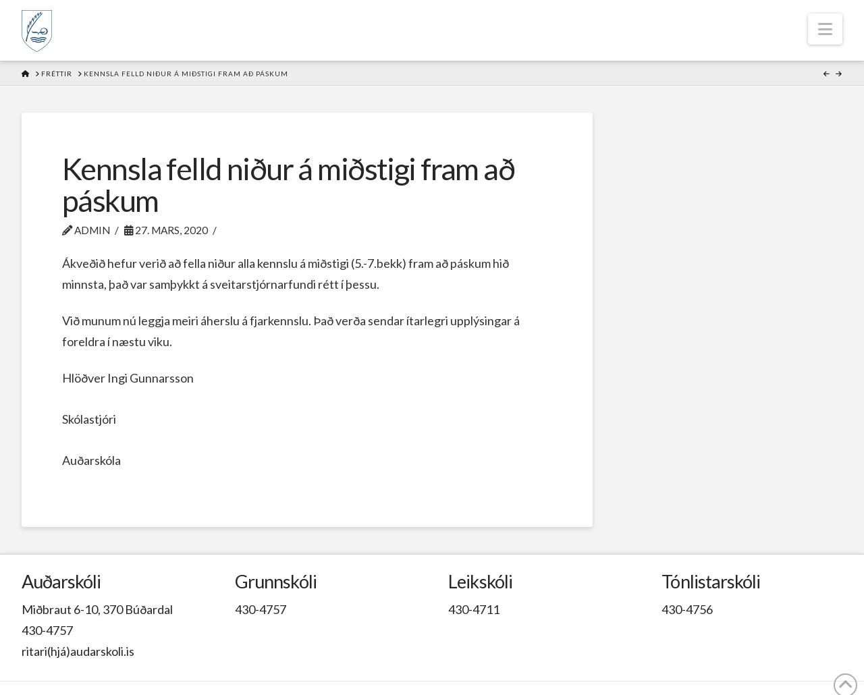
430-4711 (474, 609)
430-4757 (47, 630)
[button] (825, 29)
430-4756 (687, 609)
